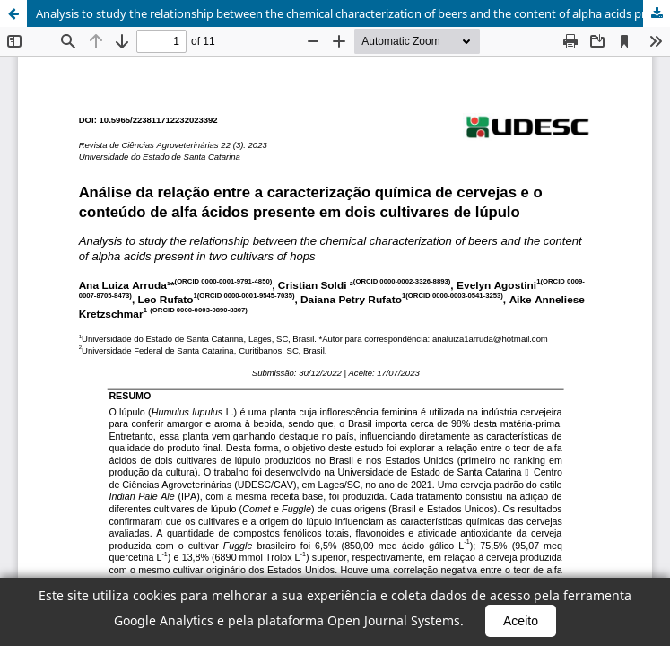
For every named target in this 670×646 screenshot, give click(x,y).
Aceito (520, 621)
